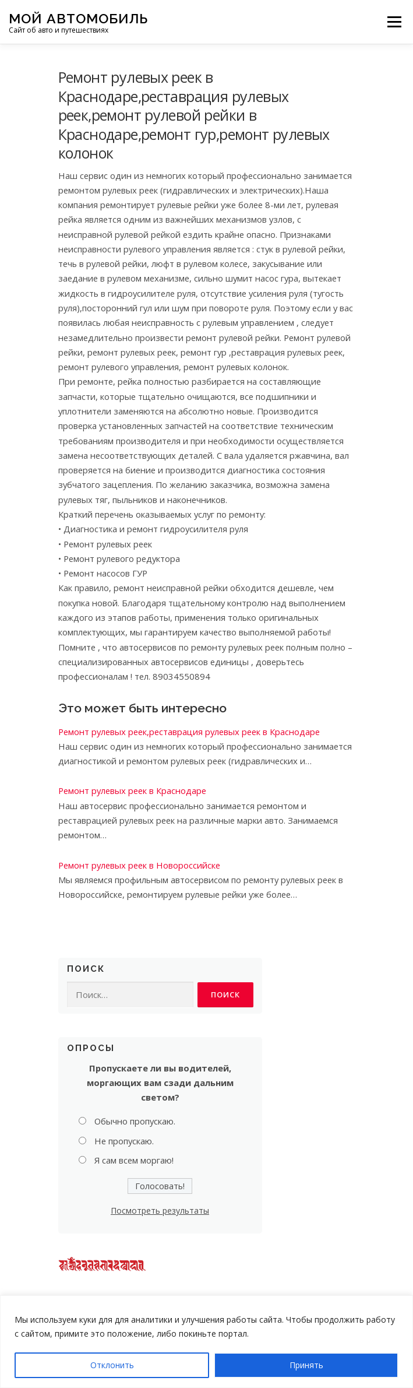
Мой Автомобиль (78, 18)
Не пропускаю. (124, 1141)
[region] (206, 1341)
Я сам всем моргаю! (134, 1160)
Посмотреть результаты (160, 1210)
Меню (394, 21)
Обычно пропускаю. (134, 1121)
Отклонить (112, 1365)
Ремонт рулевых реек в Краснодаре (132, 790)
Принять (306, 1365)
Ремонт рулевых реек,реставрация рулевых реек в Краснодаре (189, 731)
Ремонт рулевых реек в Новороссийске (139, 865)
